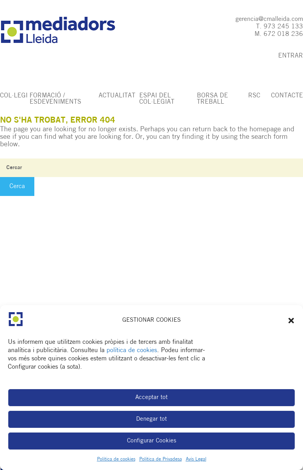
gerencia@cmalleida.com (269, 19)
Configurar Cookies (151, 441)
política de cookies (132, 350)
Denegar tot (151, 419)
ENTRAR (290, 56)
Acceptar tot (151, 398)
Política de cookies (116, 459)
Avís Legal (196, 459)
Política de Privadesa (160, 459)
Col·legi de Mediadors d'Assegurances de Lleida (65, 30)
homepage (265, 129)
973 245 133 (283, 27)
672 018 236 (283, 34)
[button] (291, 321)
